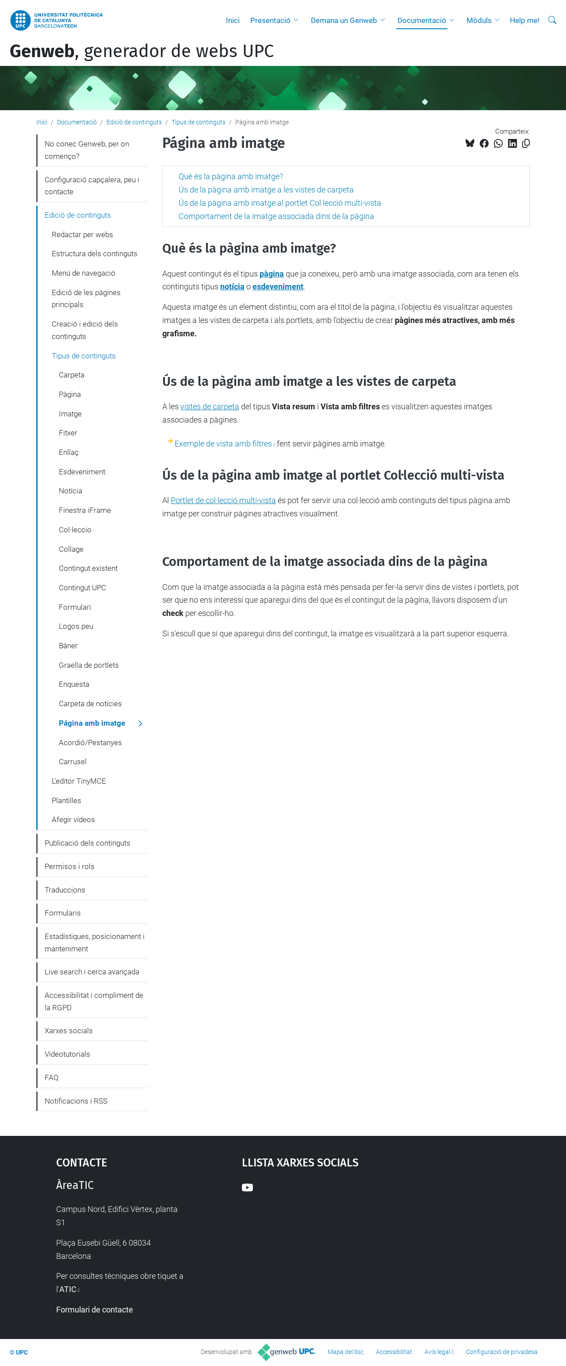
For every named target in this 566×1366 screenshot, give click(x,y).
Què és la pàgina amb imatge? (231, 176)
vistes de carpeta (209, 406)
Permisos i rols (70, 866)
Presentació (270, 20)
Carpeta (71, 374)
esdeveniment (277, 286)
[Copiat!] (526, 144)
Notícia (70, 490)
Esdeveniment (82, 471)
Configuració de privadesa (502, 1351)
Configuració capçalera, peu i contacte (92, 185)
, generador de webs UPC (142, 51)
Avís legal (437, 1351)
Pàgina (70, 394)
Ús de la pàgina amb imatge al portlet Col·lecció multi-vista (280, 203)
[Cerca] (552, 20)
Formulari (75, 607)
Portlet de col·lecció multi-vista (223, 500)
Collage (71, 549)
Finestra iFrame (85, 510)
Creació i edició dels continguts (85, 330)
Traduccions (65, 889)
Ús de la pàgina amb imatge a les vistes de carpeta (266, 189)
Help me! (524, 20)
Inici (233, 20)
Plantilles (66, 800)
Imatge (70, 413)
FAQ (52, 1077)
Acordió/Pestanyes (90, 742)
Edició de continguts (134, 122)
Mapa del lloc (345, 1351)
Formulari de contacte (94, 1309)
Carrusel (73, 761)
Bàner (68, 645)
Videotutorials (67, 1054)
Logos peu (76, 626)
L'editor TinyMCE (79, 781)
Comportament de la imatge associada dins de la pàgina (276, 216)
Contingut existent (88, 568)
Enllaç (69, 452)
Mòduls (479, 20)
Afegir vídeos (73, 819)
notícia (232, 286)
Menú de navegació (83, 273)
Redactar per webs (82, 234)
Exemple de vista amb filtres (223, 443)
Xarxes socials (69, 1030)
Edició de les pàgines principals (86, 298)
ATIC (67, 1289)
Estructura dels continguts (95, 253)
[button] (298, 20)
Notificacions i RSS (76, 1101)
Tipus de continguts (199, 122)
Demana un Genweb (344, 20)
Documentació (422, 20)
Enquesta (74, 684)
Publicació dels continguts (87, 843)
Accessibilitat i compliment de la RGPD (94, 1001)
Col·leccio (75, 529)
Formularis (63, 912)
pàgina (272, 273)
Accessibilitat (394, 1351)
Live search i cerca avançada (92, 971)
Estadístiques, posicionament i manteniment (95, 942)
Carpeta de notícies (90, 703)
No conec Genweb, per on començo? (87, 150)
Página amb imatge (92, 723)
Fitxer (68, 432)
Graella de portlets (89, 665)
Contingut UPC (82, 587)
